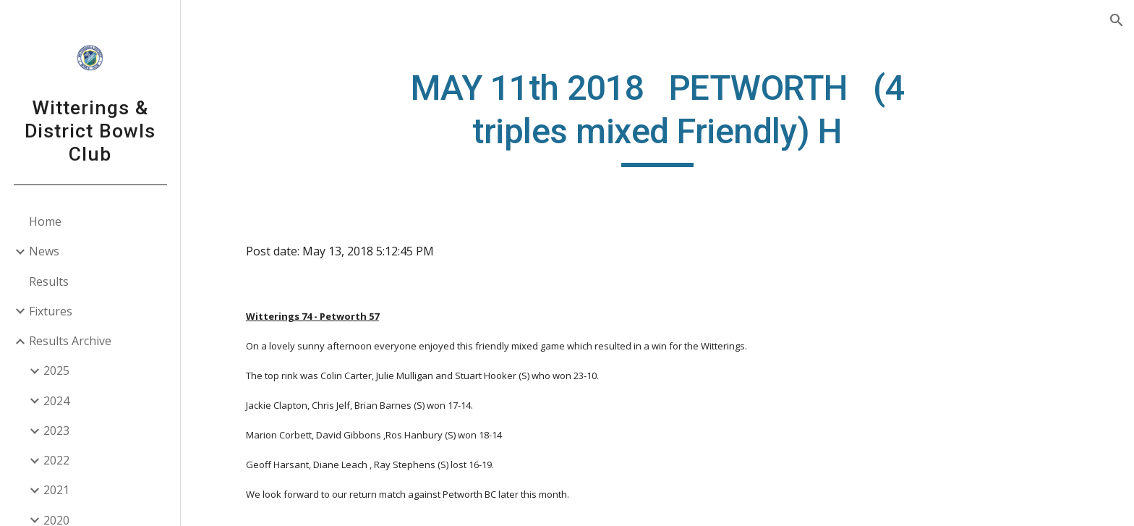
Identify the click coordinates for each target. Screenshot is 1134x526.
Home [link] (45, 221)
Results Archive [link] (70, 341)
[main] (657, 117)
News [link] (44, 251)
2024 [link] (56, 401)
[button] (1116, 20)
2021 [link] (56, 490)
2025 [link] (56, 370)
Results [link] (49, 281)
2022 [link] (56, 460)
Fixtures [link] (50, 311)
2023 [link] (56, 430)
